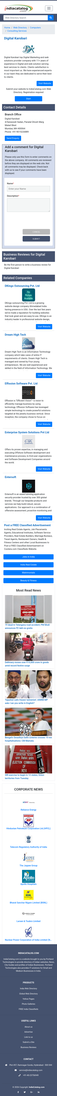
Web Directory (20, 27)
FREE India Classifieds (28, 1009)
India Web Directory (28, 988)
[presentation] (28, 221)
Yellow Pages (28, 999)
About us (28, 1027)
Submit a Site (28, 1042)
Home (7, 27)
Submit (36, 239)
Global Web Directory (28, 994)
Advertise (28, 1032)
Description (13, 196)
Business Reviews (28, 1047)
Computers (35, 27)
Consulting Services (17, 31)
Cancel (36, 232)
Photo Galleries (28, 1004)
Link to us (28, 1037)
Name (10, 183)
